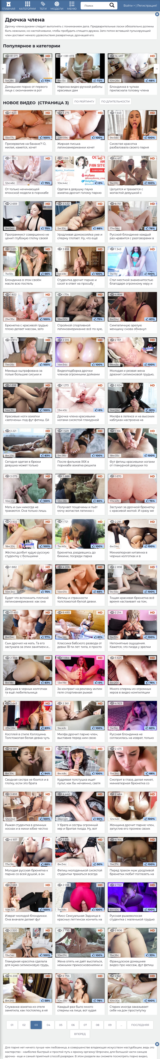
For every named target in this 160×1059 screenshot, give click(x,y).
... (121, 1027)
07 (85, 1027)
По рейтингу (85, 104)
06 (73, 1027)
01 (12, 1027)
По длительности (117, 104)
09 (110, 1027)
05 (60, 1027)
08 (97, 1027)
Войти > (133, 7)
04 (48, 1027)
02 (24, 1027)
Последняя (140, 1027)
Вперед (80, 1036)
